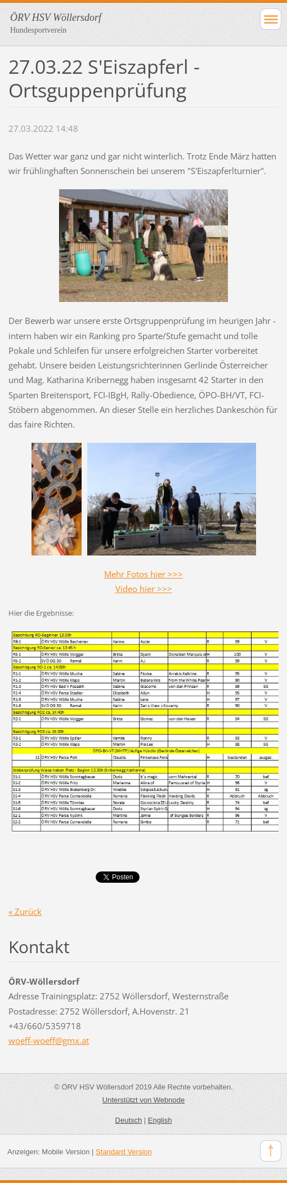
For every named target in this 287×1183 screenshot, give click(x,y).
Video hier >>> (143, 588)
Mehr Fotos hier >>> (143, 574)
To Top (270, 1151)
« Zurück (25, 911)
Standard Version (124, 1152)
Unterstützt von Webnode (143, 1100)
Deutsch (128, 1120)
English (160, 1120)
